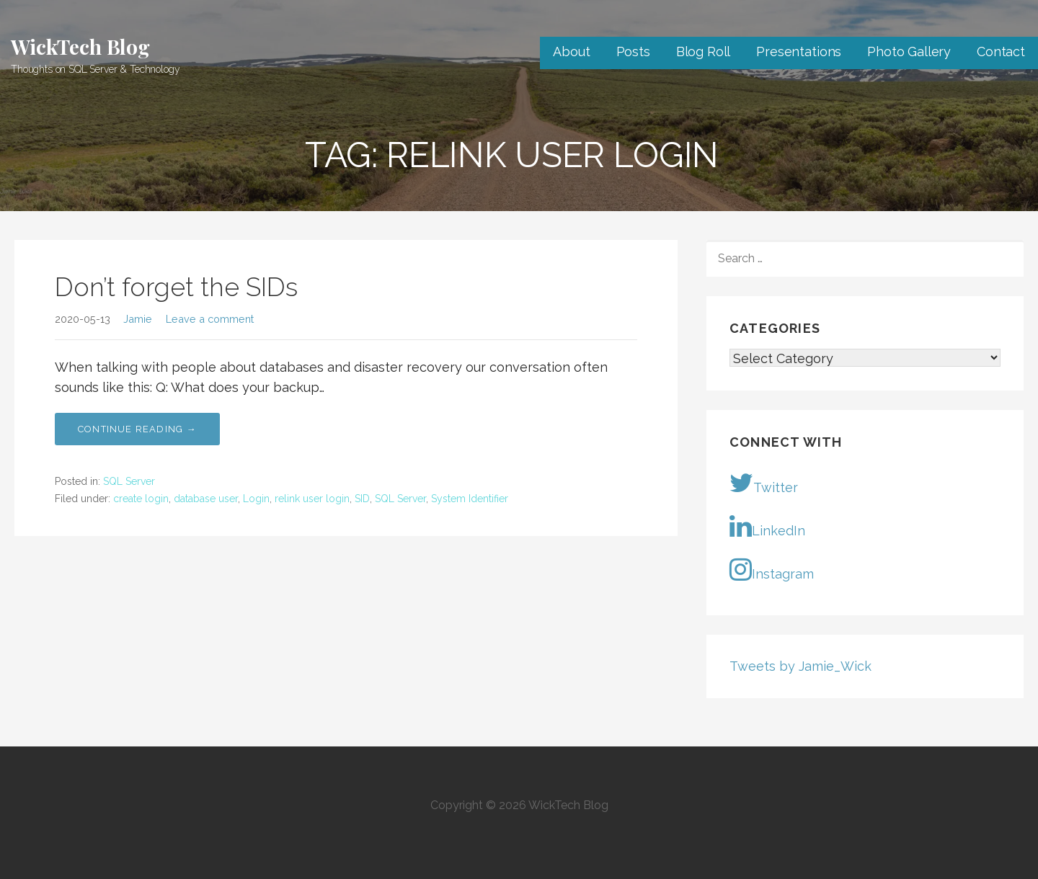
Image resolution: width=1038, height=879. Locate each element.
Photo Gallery (909, 51)
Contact (1001, 51)
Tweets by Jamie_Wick (800, 666)
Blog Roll (703, 51)
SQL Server (129, 481)
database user (206, 498)
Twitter (763, 483)
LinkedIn (767, 526)
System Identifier (469, 498)
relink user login (312, 498)
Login (256, 498)
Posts (633, 51)
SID (362, 498)
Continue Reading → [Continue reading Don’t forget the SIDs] (137, 429)
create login (141, 498)
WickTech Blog (80, 46)
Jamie (137, 319)
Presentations (798, 51)
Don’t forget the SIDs (176, 287)
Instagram (771, 569)
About (571, 51)
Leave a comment (210, 319)
